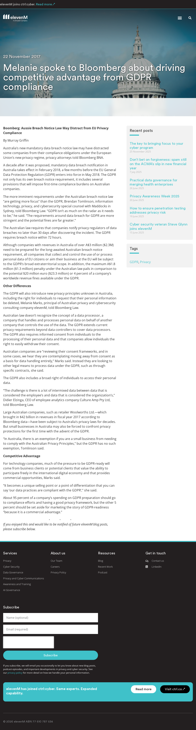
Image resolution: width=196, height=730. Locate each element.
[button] (179, 18)
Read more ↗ (45, 4)
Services (10, 553)
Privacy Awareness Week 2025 (154, 196)
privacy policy (15, 672)
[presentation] (28, 642)
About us (58, 553)
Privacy (145, 262)
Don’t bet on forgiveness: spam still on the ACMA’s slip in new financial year (158, 164)
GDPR (134, 262)
